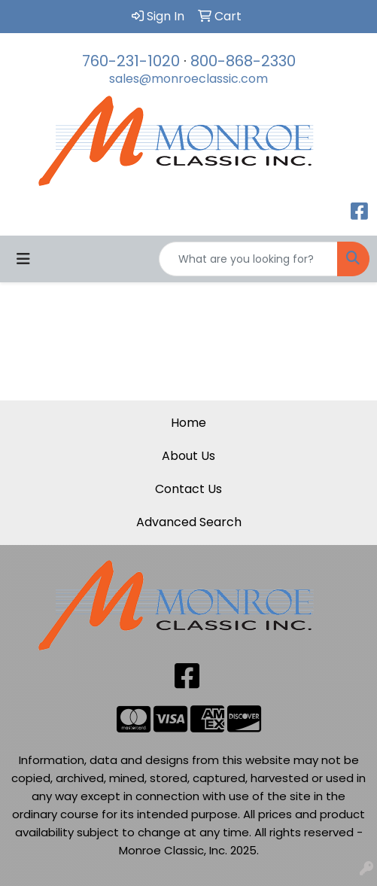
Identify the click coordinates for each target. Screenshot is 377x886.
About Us (188, 455)
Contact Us (188, 489)
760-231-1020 (131, 61)
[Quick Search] (248, 259)
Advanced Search (189, 522)
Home (188, 422)
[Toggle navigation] (23, 258)
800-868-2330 (243, 61)
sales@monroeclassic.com (188, 78)
